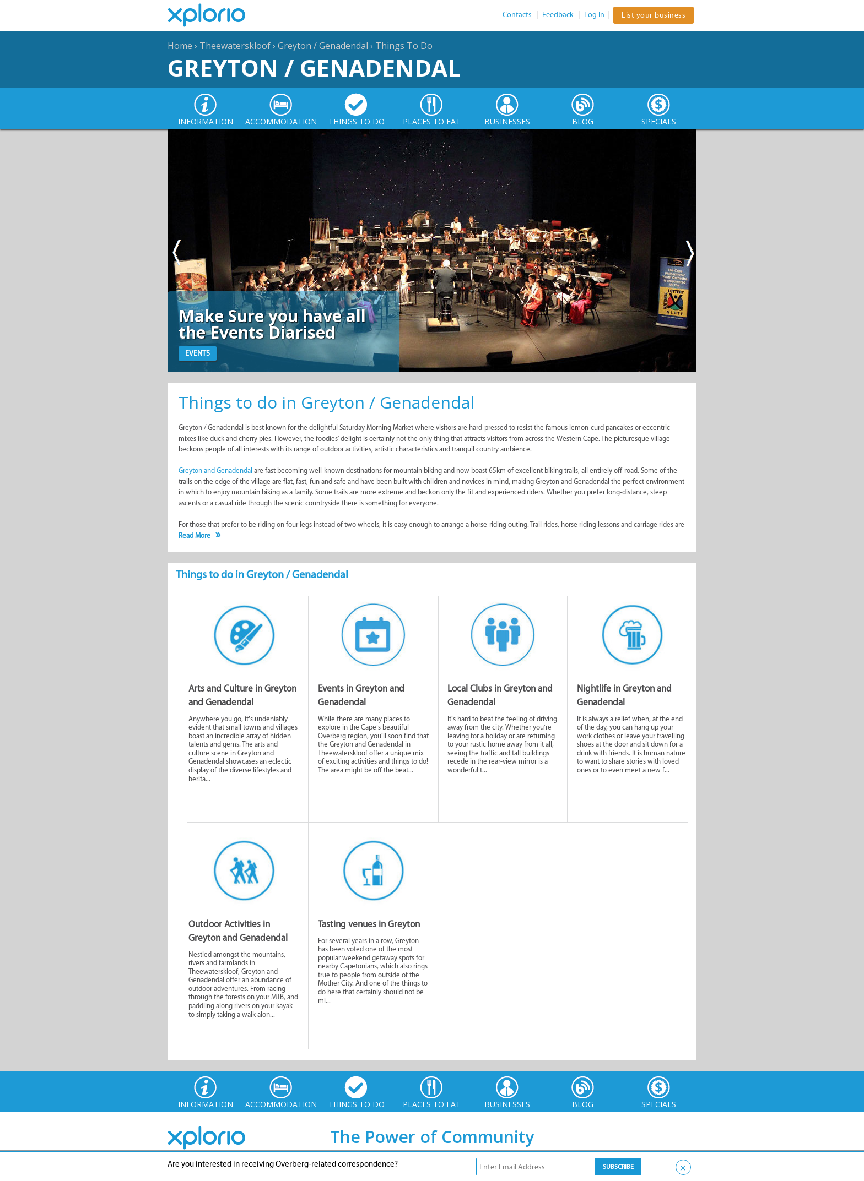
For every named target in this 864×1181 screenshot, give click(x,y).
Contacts (517, 14)
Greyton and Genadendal (215, 470)
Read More (194, 535)
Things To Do (404, 46)
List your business (653, 15)
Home (180, 46)
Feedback (558, 14)
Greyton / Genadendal (323, 46)
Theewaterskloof (235, 46)
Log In (594, 14)
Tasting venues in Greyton (369, 923)
